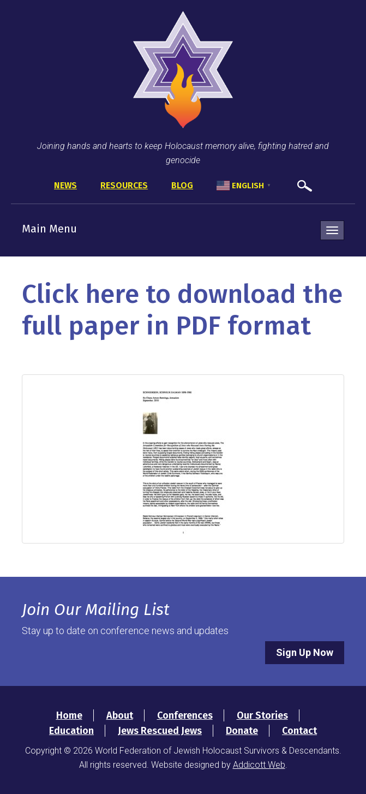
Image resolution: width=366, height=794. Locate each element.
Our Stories (262, 715)
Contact (299, 731)
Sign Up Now (304, 652)
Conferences (185, 715)
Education (71, 731)
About (119, 715)
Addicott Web (259, 765)
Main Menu (49, 228)
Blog (182, 185)
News (65, 185)
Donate (242, 731)
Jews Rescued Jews (160, 731)
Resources (124, 185)
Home (69, 715)
